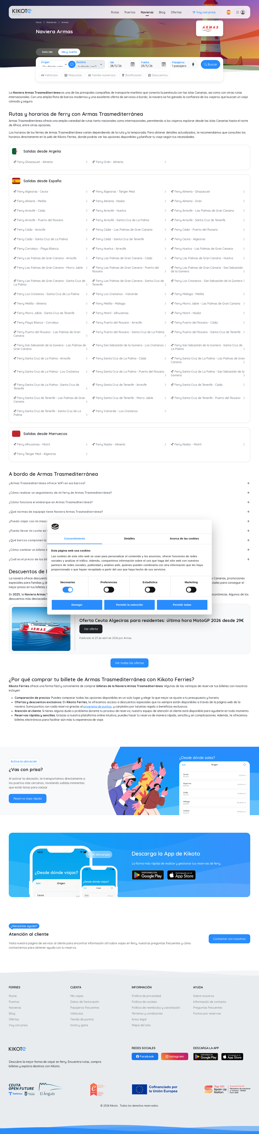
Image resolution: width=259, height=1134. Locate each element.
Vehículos (76, 1013)
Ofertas (176, 12)
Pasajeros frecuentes (84, 1007)
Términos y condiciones (147, 1013)
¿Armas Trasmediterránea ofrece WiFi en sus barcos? (47, 483)
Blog (162, 12)
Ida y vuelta (69, 52)
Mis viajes (76, 996)
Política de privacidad (146, 996)
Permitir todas (182, 604)
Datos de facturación (84, 1002)
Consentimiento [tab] (74, 538)
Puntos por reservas (207, 1013)
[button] (228, 12)
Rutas (115, 12)
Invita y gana (79, 1025)
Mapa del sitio (141, 1025)
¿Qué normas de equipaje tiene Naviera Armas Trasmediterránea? (56, 511)
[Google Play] (205, 1056)
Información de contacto (209, 1002)
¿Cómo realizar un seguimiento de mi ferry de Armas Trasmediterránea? (60, 492)
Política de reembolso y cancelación (156, 1007)
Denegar (76, 604)
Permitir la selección (129, 604)
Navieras (147, 12)
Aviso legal (139, 1019)
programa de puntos (97, 706)
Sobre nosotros (203, 996)
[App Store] (232, 1056)
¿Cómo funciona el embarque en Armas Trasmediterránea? (51, 502)
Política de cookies (144, 1002)
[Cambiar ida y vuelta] (72, 64)
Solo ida (47, 52)
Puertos (130, 12)
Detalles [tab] (129, 538)
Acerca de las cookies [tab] (184, 538)
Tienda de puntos (82, 1019)
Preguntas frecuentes (207, 1007)
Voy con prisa (18, 1025)
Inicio (39, 22)
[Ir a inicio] (21, 12)
